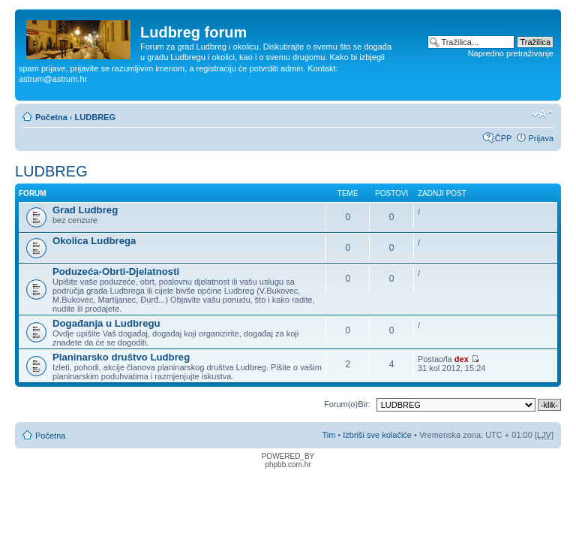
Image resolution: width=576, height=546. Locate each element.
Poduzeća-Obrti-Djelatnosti (115, 271)
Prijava (541, 138)
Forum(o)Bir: (347, 404)
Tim (328, 434)
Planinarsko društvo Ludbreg (121, 357)
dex (461, 358)
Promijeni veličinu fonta (543, 114)
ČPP (503, 138)
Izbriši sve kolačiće (377, 434)
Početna (51, 117)
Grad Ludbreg (85, 210)
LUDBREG (95, 117)
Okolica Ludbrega (94, 240)
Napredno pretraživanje (511, 53)
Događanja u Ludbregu (106, 323)
